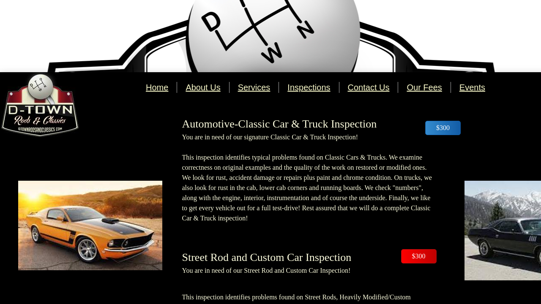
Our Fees (424, 87)
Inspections (308, 87)
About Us (203, 87)
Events (472, 87)
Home (157, 87)
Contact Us (369, 87)
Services (254, 87)
